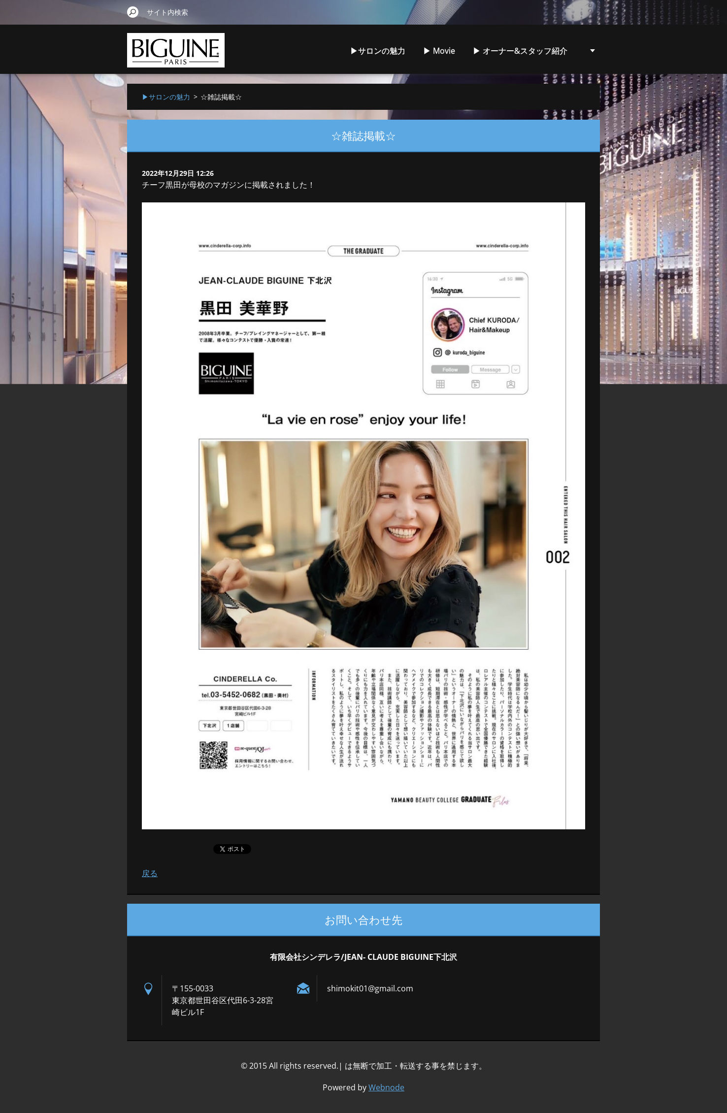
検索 (133, 12)
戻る (150, 873)
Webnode (386, 1087)
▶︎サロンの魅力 (377, 50)
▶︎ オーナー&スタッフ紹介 (520, 50)
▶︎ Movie (439, 50)
